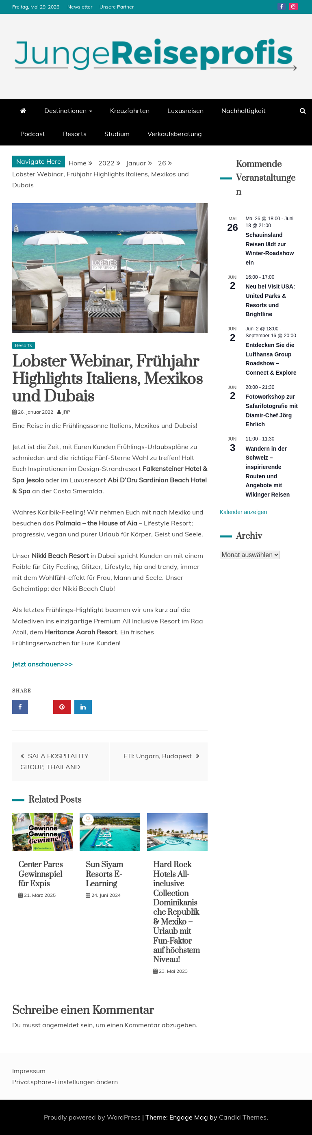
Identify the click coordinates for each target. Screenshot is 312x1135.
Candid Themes (242, 1117)
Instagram (293, 6)
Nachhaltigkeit (243, 110)
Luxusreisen (185, 110)
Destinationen (65, 110)
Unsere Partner (117, 7)
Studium (117, 134)
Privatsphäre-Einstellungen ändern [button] (65, 1082)
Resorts (75, 134)
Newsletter (79, 7)
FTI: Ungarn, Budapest (158, 756)
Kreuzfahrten (130, 110)
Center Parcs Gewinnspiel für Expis (40, 874)
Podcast (32, 134)
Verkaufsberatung (174, 134)
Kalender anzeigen (243, 512)
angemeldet (60, 1025)
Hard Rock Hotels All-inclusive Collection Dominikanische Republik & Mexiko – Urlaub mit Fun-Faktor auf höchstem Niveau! (176, 912)
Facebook (281, 6)
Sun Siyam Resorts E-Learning (104, 874)
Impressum (29, 1071)
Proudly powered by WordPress (93, 1117)
